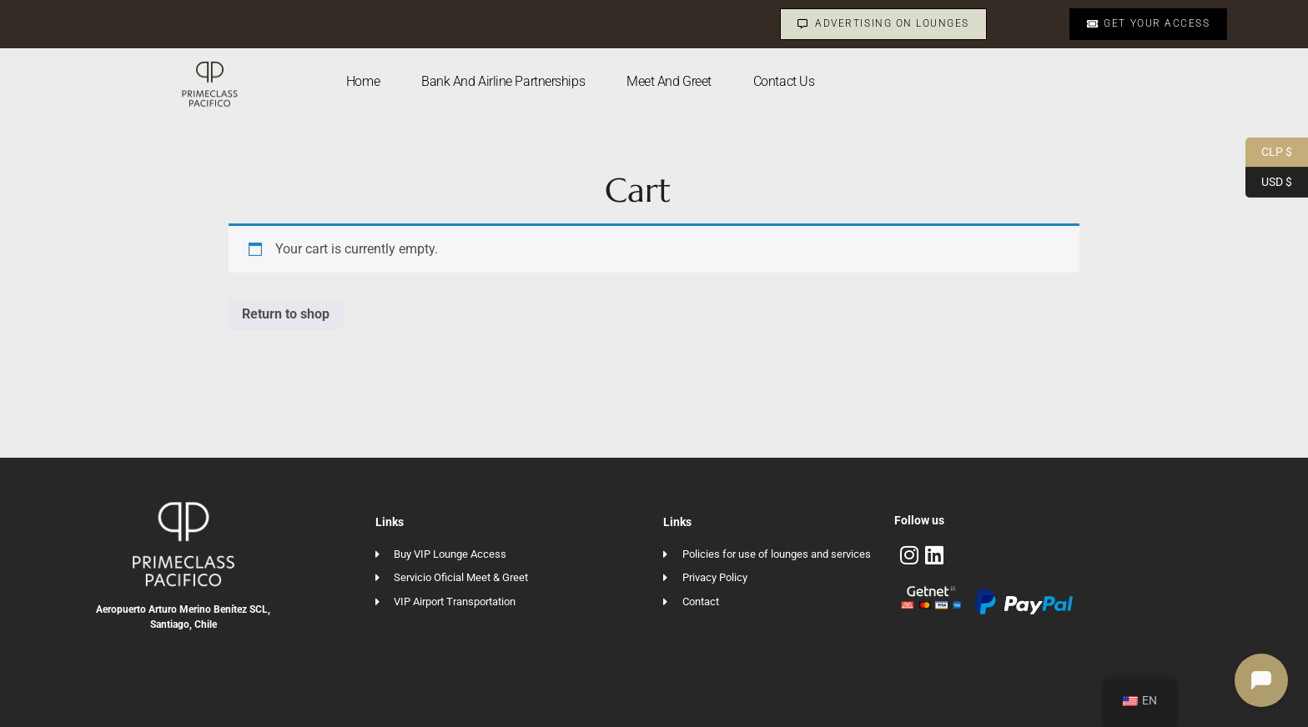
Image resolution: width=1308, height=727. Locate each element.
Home (363, 81)
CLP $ (1268, 153)
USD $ (1268, 183)
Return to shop (286, 314)
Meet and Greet (669, 81)
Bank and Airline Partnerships (503, 81)
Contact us (784, 81)
